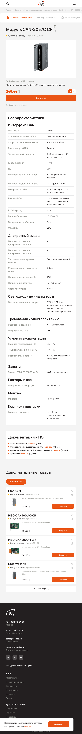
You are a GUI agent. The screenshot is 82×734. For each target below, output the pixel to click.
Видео (9, 698)
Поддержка (11, 717)
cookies (27, 726)
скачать (31, 443)
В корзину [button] (41, 98)
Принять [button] (58, 724)
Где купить (11, 712)
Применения (12, 690)
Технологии (11, 686)
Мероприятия (12, 677)
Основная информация (21, 17)
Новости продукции (15, 682)
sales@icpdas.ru (14, 638)
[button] (41, 589)
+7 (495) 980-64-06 (15, 622)
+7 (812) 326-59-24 (15, 630)
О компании (11, 708)
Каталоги (10, 694)
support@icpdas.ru (15, 647)
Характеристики (48, 17)
